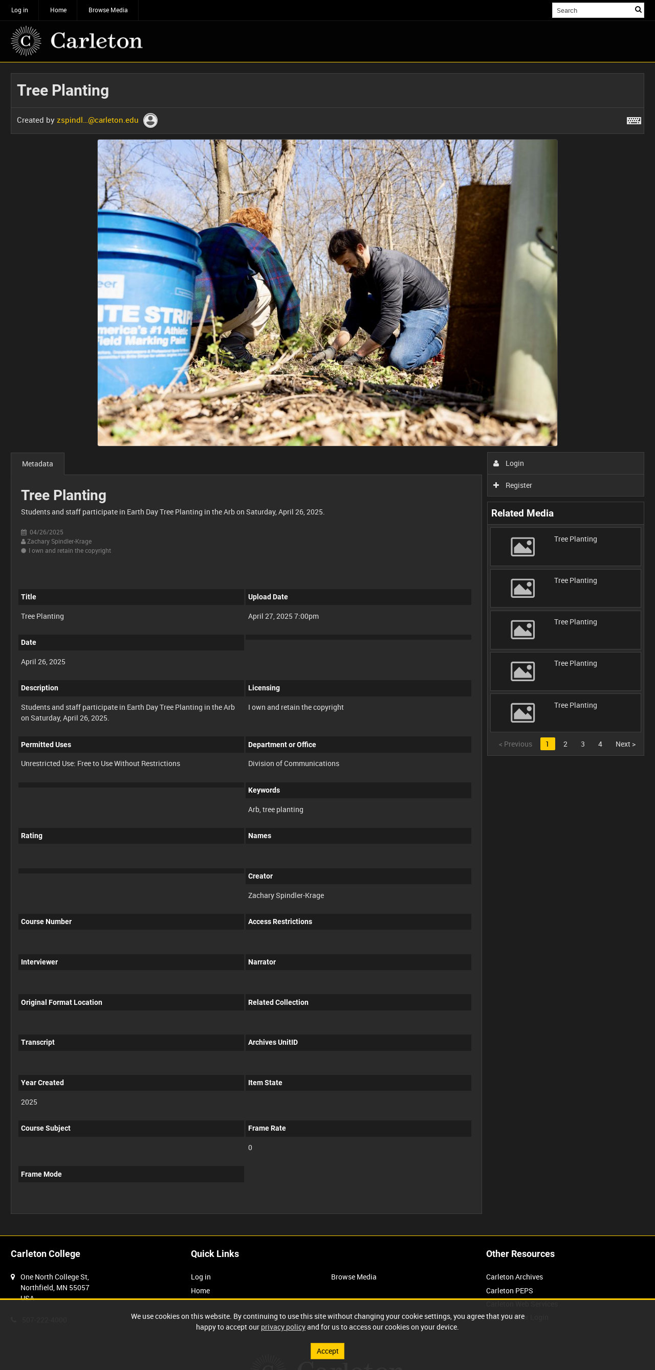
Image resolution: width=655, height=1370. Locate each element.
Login (509, 463)
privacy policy (283, 1327)
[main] (327, 649)
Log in (19, 10)
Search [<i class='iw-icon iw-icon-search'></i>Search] (638, 9)
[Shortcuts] (634, 118)
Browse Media (108, 10)
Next (626, 744)
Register (513, 485)
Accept (328, 1351)
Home (58, 10)
